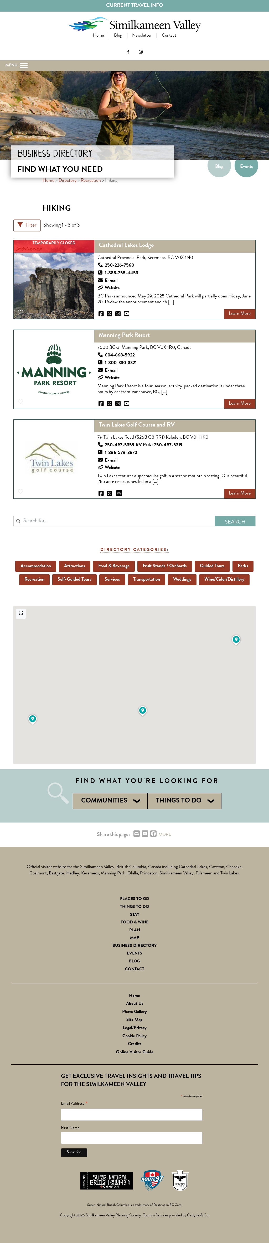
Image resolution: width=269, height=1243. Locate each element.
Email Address (74, 1105)
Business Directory (134, 946)
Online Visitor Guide (134, 1052)
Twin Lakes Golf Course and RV (137, 426)
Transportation (146, 579)
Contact (169, 35)
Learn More (240, 314)
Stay (134, 915)
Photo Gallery (134, 1012)
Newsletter (142, 35)
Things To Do (134, 907)
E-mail (111, 280)
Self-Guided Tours (75, 579)
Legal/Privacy (135, 1028)
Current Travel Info (134, 5)
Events (246, 166)
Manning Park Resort (124, 336)
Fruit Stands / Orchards (165, 566)
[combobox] (114, 521)
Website (112, 288)
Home (98, 35)
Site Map (134, 1020)
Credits (134, 1044)
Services (112, 579)
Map (134, 938)
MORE (165, 835)
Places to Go (134, 899)
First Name (70, 1128)
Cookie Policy (134, 1036)
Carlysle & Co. (198, 1216)
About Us (134, 1004)
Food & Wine (134, 923)
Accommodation (36, 566)
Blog (118, 35)
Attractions (74, 566)
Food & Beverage (114, 566)
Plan (134, 930)
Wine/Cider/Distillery (225, 579)
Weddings (182, 579)
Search (16, 46)
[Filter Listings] (27, 225)
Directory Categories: (134, 550)
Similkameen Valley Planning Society (113, 1216)
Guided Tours (212, 566)
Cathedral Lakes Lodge (126, 246)
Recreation (91, 180)
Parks (243, 566)
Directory (67, 180)
